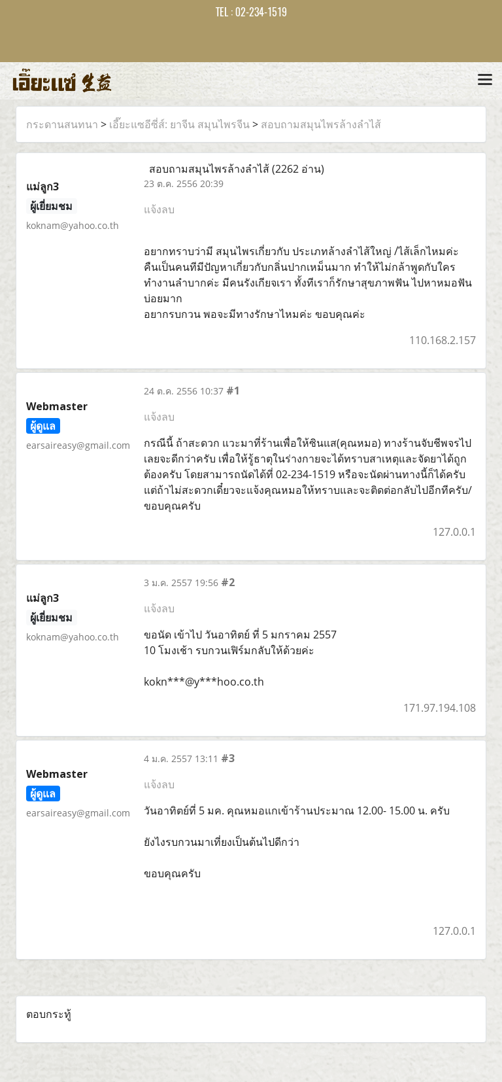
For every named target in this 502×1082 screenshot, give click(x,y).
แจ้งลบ (159, 209)
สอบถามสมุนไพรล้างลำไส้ (321, 124)
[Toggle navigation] (485, 80)
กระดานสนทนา (62, 124)
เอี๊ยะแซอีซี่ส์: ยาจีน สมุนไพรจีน (179, 124)
